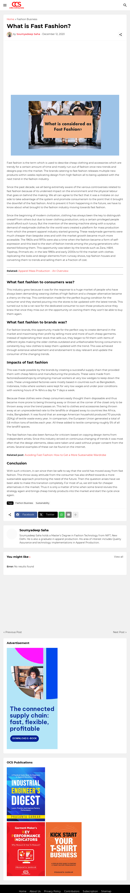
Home (10, 19)
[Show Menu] (4, 5)
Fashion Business (27, 19)
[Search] (125, 5)
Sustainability (42, 503)
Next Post (119, 632)
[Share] (120, 34)
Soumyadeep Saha (34, 530)
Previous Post (13, 632)
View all (118, 557)
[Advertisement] (65, 67)
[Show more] (75, 515)
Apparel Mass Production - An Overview (43, 270)
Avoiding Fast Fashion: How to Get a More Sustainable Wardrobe (65, 455)
